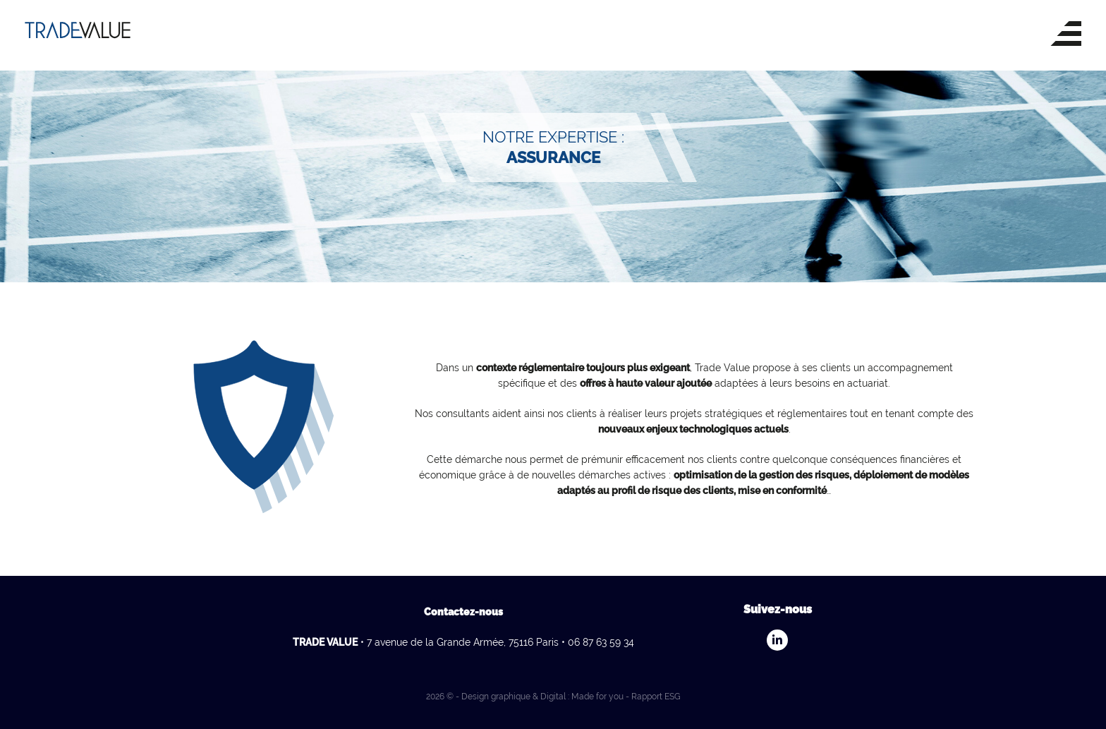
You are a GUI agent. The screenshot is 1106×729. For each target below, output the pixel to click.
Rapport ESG (656, 696)
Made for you (597, 696)
